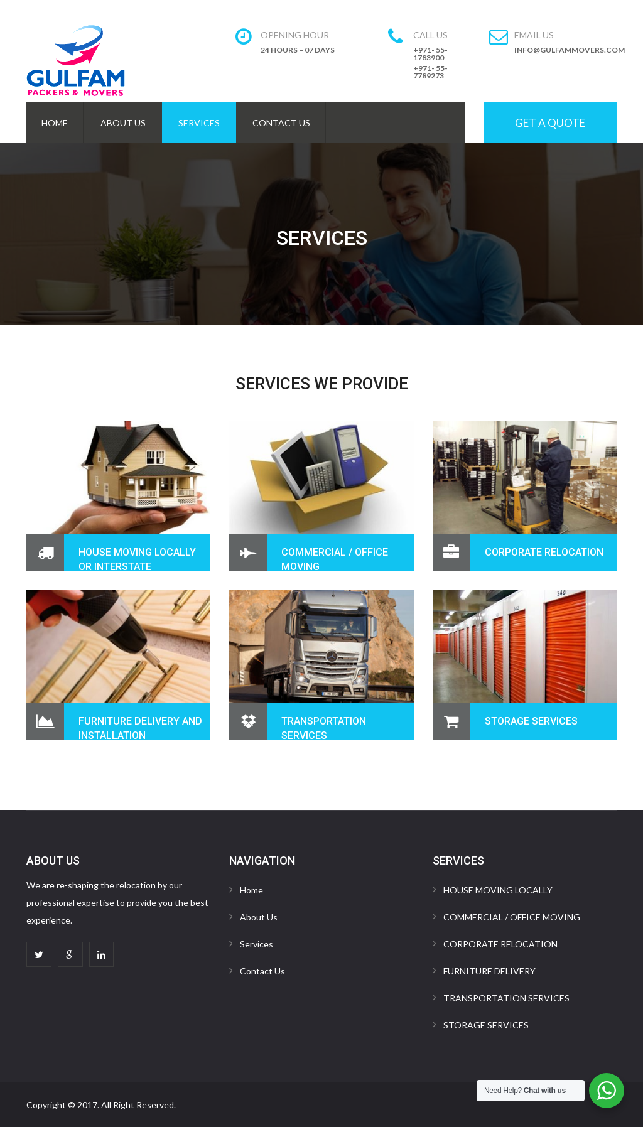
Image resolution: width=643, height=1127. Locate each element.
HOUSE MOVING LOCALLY (498, 890)
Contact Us (281, 122)
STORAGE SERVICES (531, 721)
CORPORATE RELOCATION (544, 552)
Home (54, 122)
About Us (123, 122)
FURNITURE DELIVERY (489, 971)
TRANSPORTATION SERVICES (506, 998)
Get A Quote (550, 122)
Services (199, 122)
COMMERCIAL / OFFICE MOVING (511, 917)
